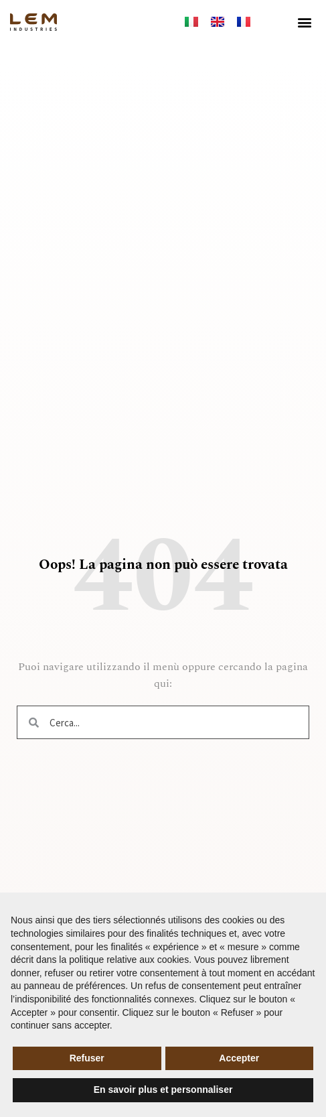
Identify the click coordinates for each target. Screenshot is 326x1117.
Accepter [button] (239, 1058)
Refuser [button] (87, 1058)
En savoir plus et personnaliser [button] (163, 1089)
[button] (305, 22)
